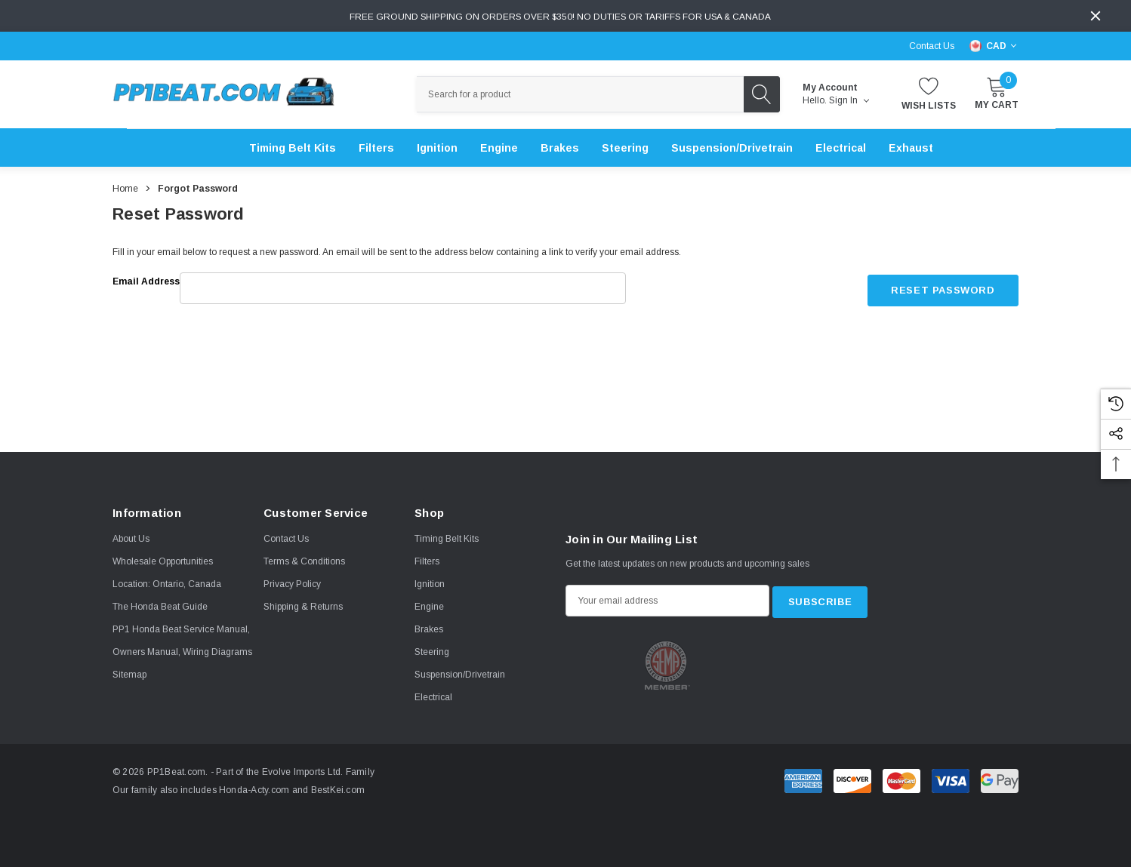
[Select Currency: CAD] (994, 46)
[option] (667, 663)
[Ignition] (437, 148)
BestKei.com (332, 790)
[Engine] (499, 148)
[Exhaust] (911, 148)
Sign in (849, 100)
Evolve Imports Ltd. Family (313, 772)
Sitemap (129, 674)
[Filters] (376, 148)
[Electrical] (840, 148)
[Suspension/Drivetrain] (732, 148)
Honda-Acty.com (249, 790)
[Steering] (625, 148)
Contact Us (931, 46)
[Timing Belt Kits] (292, 148)
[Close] (1095, 16)
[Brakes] (559, 148)
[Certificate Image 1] (667, 663)
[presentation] (737, 320)
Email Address (146, 281)
